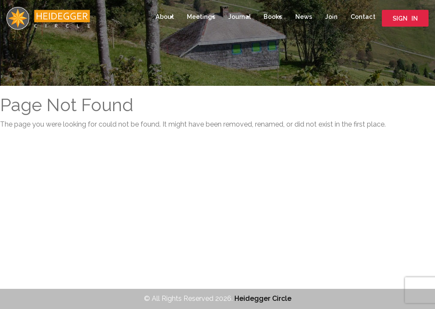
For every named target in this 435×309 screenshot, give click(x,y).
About (165, 16)
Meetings (201, 16)
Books (273, 16)
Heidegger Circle (262, 298)
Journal (239, 16)
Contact (363, 16)
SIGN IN (405, 18)
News (303, 16)
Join (331, 16)
